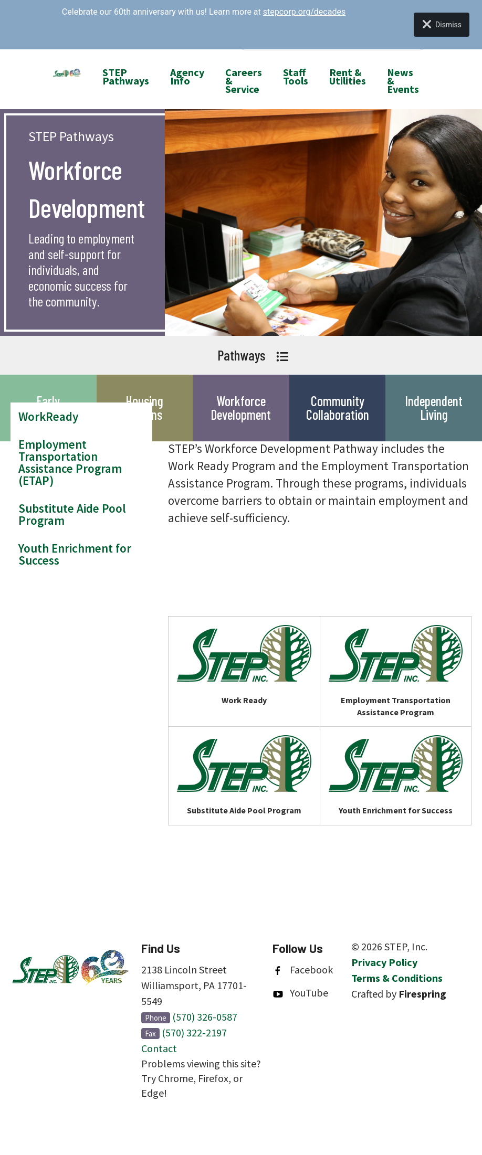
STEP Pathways (125, 76)
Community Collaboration (337, 407)
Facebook (311, 969)
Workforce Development (241, 407)
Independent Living (434, 407)
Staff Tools (295, 76)
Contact (159, 1048)
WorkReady (48, 416)
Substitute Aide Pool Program (72, 514)
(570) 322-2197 (194, 1032)
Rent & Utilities (347, 76)
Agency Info (187, 76)
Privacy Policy (384, 962)
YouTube (309, 992)
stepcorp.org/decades (304, 12)
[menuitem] (126, 80)
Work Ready (244, 700)
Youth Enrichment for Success (74, 554)
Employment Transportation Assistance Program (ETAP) (70, 462)
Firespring (422, 993)
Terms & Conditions (397, 977)
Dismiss (442, 24)
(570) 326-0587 (204, 1016)
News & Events (403, 81)
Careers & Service (243, 81)
